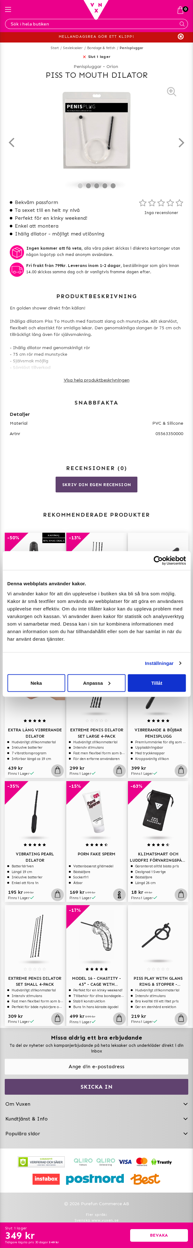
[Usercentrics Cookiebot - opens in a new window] (158, 560)
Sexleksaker (72, 48)
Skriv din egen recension (96, 484)
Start (55, 48)
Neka (36, 682)
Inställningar (159, 663)
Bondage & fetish (101, 48)
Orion (112, 66)
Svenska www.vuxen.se (97, 1220)
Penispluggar (131, 48)
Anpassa (97, 682)
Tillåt (156, 682)
